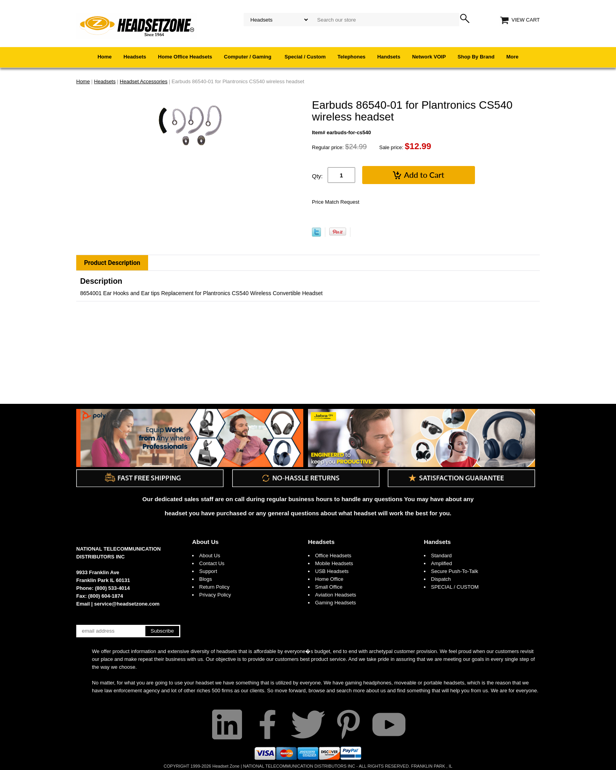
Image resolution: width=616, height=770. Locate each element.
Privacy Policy (215, 595)
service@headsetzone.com (127, 604)
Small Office (329, 587)
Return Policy (214, 587)
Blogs (205, 579)
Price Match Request (335, 202)
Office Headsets (333, 555)
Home (104, 57)
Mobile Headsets (334, 563)
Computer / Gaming (248, 57)
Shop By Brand (476, 57)
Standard (441, 555)
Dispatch (441, 579)
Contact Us (211, 563)
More (512, 57)
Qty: (317, 176)
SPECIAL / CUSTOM (454, 587)
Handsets (388, 57)
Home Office (329, 579)
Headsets (134, 57)
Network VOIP (429, 57)
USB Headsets (331, 571)
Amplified (441, 563)
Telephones (351, 57)
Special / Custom (305, 57)
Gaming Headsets (335, 603)
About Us (205, 541)
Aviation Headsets (335, 595)
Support (208, 571)
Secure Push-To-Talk (454, 571)
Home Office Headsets (185, 57)
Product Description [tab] (112, 262)
